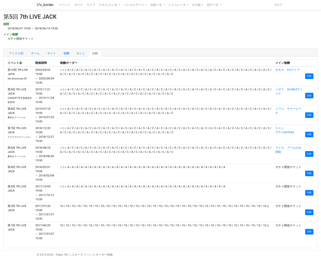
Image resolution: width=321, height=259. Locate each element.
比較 (95, 53)
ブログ (278, 4)
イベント (65, 4)
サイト (51, 53)
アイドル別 (16, 53)
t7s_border (45, 5)
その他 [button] (196, 4)
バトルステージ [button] (134, 4)
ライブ (90, 4)
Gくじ (81, 53)
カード (78, 4)
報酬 (66, 53)
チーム (35, 53)
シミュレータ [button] (177, 4)
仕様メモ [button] (156, 4)
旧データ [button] (213, 4)
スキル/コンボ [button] (108, 4)
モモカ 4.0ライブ (287, 69)
